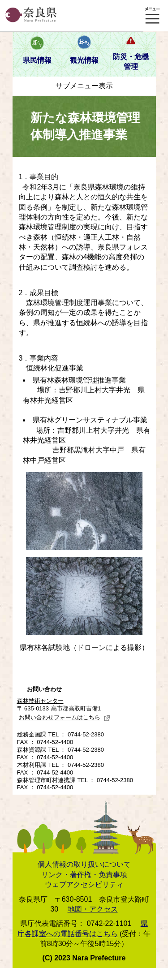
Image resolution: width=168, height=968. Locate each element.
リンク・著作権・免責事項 (84, 874)
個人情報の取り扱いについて (84, 864)
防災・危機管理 (131, 61)
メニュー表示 (152, 15)
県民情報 (37, 60)
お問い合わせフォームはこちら (64, 717)
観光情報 (84, 60)
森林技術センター (40, 700)
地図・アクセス (93, 909)
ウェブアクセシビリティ (84, 884)
